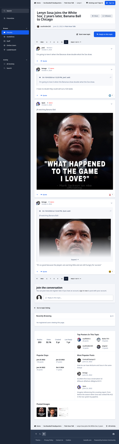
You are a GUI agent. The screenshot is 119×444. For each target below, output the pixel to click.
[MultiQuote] (37, 61)
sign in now (83, 291)
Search (7, 11)
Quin (43, 103)
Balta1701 (105, 339)
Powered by (104, 440)
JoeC (43, 48)
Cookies (68, 440)
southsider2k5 (45, 26)
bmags (44, 68)
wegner (105, 346)
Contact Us (59, 440)
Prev (42, 42)
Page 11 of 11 (76, 42)
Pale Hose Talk (70, 26)
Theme (39, 440)
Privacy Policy (48, 440)
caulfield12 (86, 339)
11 (66, 42)
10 (61, 42)
